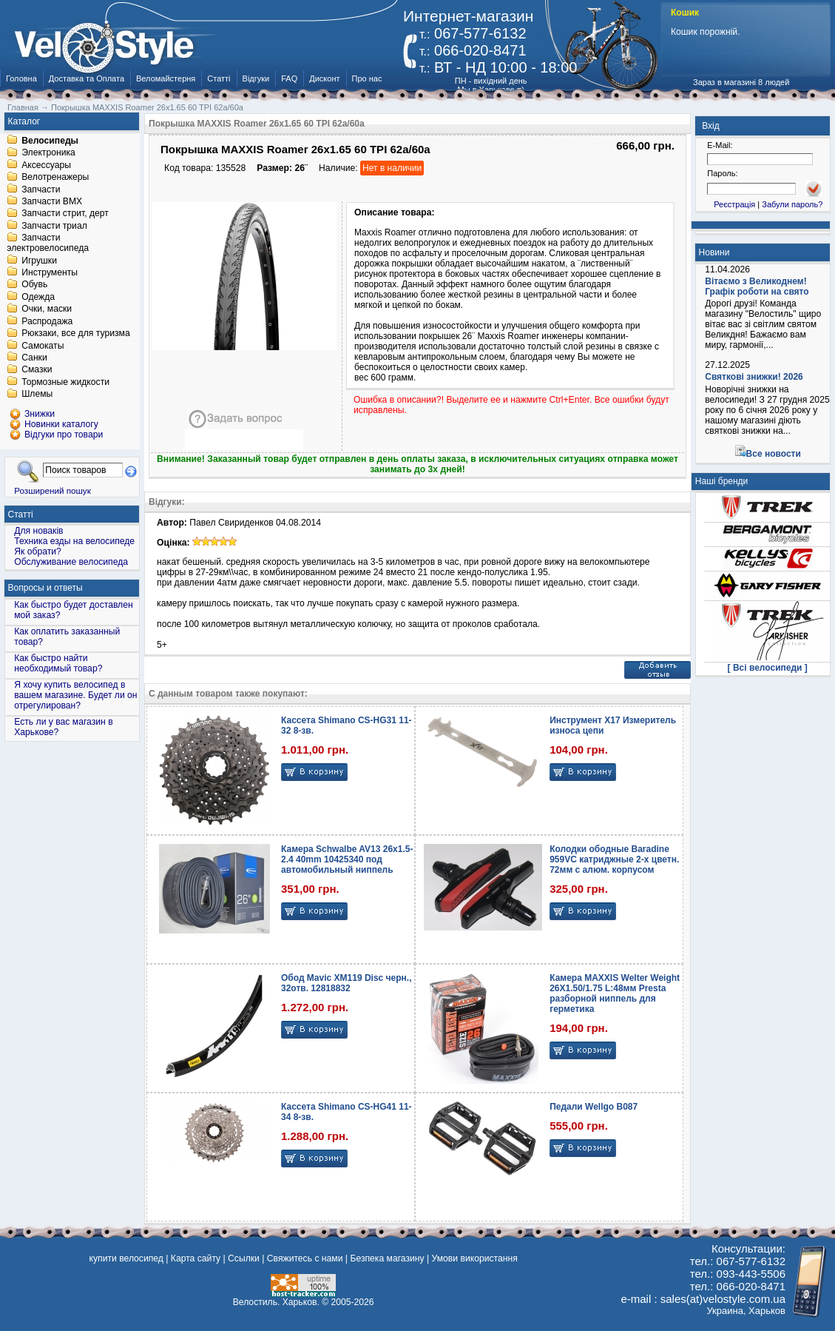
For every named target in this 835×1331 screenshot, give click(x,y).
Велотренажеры (55, 177)
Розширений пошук (52, 490)
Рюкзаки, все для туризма (75, 334)
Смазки (36, 370)
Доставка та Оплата (86, 78)
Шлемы (37, 394)
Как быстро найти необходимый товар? (58, 663)
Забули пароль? (792, 204)
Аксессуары (46, 165)
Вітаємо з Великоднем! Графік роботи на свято (756, 286)
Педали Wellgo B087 (594, 1107)
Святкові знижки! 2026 (754, 377)
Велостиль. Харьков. (276, 1302)
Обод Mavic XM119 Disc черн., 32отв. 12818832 (346, 983)
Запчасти (40, 189)
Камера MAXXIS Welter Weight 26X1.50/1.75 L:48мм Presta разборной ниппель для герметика (615, 993)
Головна (21, 78)
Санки (34, 357)
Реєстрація (734, 204)
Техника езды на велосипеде (74, 541)
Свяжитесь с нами (305, 1258)
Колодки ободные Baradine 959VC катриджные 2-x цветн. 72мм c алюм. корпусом (614, 859)
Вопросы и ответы (45, 588)
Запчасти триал (54, 226)
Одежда (38, 297)
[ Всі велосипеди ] (768, 668)
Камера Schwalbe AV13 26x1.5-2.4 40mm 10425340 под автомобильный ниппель (347, 859)
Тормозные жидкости (65, 382)
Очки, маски (46, 309)
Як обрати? (37, 551)
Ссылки (244, 1258)
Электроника (48, 153)
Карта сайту (195, 1258)
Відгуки (256, 78)
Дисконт (324, 78)
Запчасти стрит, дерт (65, 214)
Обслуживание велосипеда (71, 562)
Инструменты (49, 272)
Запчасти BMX (51, 201)
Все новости (773, 454)
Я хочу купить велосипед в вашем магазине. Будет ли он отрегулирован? (75, 695)
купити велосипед (126, 1258)
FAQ (289, 78)
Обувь (34, 285)
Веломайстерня (165, 78)
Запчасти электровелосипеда (48, 243)
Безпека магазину (387, 1258)
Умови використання (475, 1258)
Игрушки (39, 260)
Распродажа (46, 321)
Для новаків (38, 531)
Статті (218, 78)
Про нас (367, 78)
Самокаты (42, 346)
